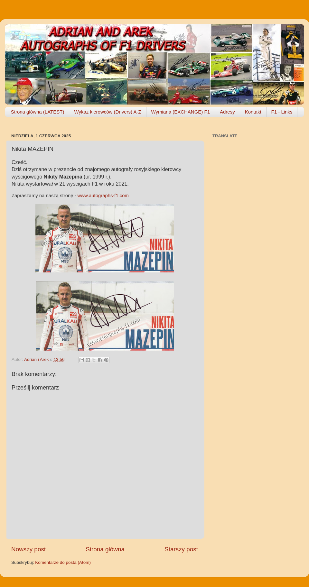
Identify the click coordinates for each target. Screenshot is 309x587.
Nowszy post (28, 549)
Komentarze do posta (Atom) (63, 562)
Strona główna (105, 549)
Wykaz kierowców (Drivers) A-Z (107, 112)
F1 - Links (282, 112)
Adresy (227, 112)
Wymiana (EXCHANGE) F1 (180, 112)
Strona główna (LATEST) (37, 112)
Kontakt (253, 112)
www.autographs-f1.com (103, 195)
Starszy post (181, 549)
